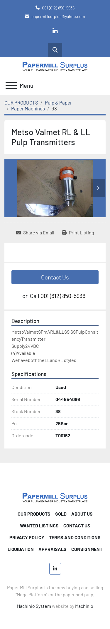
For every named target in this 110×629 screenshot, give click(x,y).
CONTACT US (76, 525)
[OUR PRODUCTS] (21, 102)
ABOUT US (82, 514)
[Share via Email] (35, 232)
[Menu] (11, 85)
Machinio (84, 606)
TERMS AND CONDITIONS (75, 537)
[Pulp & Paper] (58, 102)
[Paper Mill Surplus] (55, 497)
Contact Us (55, 277)
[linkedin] (55, 31)
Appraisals (52, 549)
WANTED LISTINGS (39, 525)
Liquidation (21, 549)
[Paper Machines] (28, 108)
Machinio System (34, 606)
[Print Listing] (78, 232)
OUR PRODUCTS (34, 514)
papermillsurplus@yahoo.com (58, 16)
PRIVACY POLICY (26, 537)
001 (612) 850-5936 (58, 7)
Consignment (86, 549)
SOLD (61, 514)
